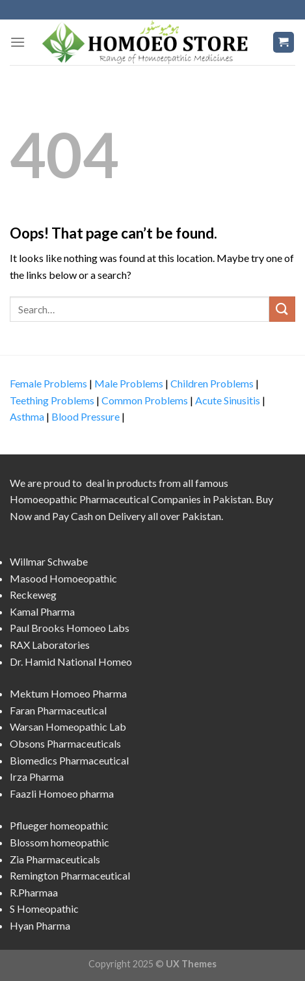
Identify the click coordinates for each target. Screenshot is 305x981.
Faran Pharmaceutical (58, 710)
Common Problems (144, 400)
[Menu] (17, 42)
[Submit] (282, 309)
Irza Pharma (37, 776)
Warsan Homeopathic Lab (68, 726)
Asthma (27, 416)
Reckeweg (33, 594)
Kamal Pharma (42, 611)
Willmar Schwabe (49, 561)
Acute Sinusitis (227, 400)
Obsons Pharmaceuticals (65, 743)
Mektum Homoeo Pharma (68, 693)
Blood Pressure (85, 416)
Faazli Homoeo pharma (62, 793)
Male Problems (128, 383)
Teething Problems (52, 400)
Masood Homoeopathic (63, 578)
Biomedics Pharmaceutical (69, 760)
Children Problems (212, 383)
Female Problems (48, 383)
